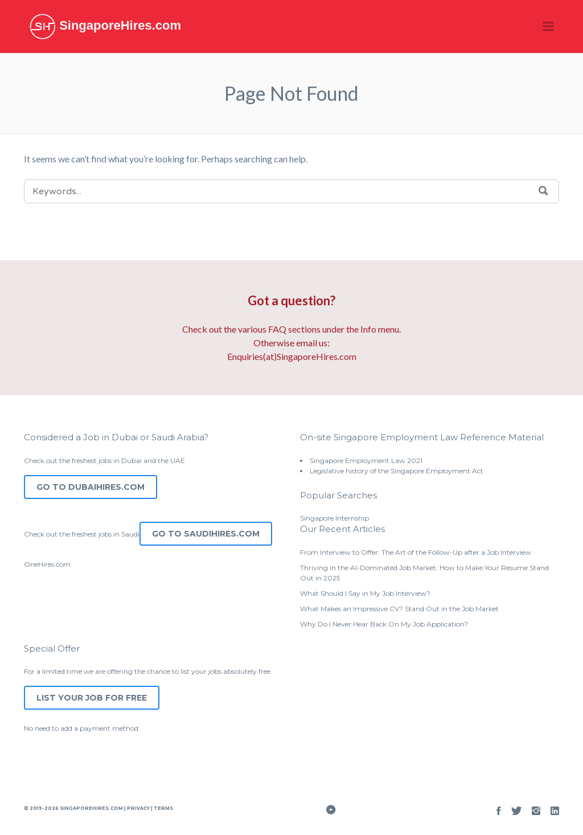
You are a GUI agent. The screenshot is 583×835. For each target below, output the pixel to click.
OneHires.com (47, 564)
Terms (163, 808)
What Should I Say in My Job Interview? (365, 593)
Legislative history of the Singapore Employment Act (396, 470)
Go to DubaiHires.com (90, 487)
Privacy (138, 808)
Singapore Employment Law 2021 (366, 460)
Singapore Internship (334, 518)
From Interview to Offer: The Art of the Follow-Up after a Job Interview (415, 552)
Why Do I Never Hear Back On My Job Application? (384, 624)
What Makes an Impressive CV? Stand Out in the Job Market (399, 608)
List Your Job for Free (91, 698)
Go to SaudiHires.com (206, 534)
